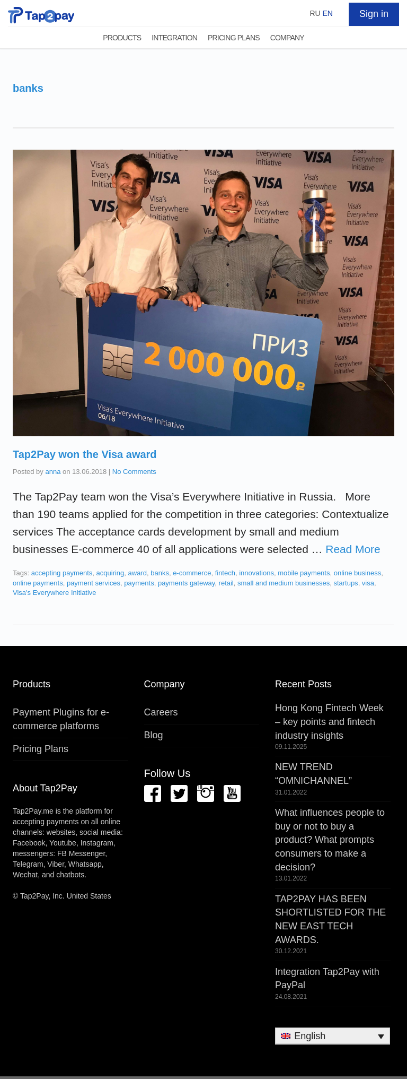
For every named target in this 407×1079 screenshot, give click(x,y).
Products (122, 37)
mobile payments (304, 573)
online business (358, 573)
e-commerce (192, 573)
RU (314, 13)
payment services (93, 583)
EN (328, 13)
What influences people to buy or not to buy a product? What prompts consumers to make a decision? (330, 840)
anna (52, 472)
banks (160, 573)
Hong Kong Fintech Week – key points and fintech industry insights (329, 721)
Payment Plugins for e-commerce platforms (61, 719)
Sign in (373, 13)
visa (368, 583)
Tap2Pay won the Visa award (85, 454)
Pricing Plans (234, 37)
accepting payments (62, 573)
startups (345, 583)
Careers (161, 712)
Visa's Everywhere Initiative (54, 593)
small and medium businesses (283, 583)
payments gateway (186, 583)
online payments (38, 583)
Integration (174, 37)
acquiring (110, 573)
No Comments (134, 472)
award (137, 573)
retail (226, 583)
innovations (256, 573)
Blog (153, 735)
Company (287, 37)
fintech (225, 573)
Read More (352, 549)
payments (139, 583)
